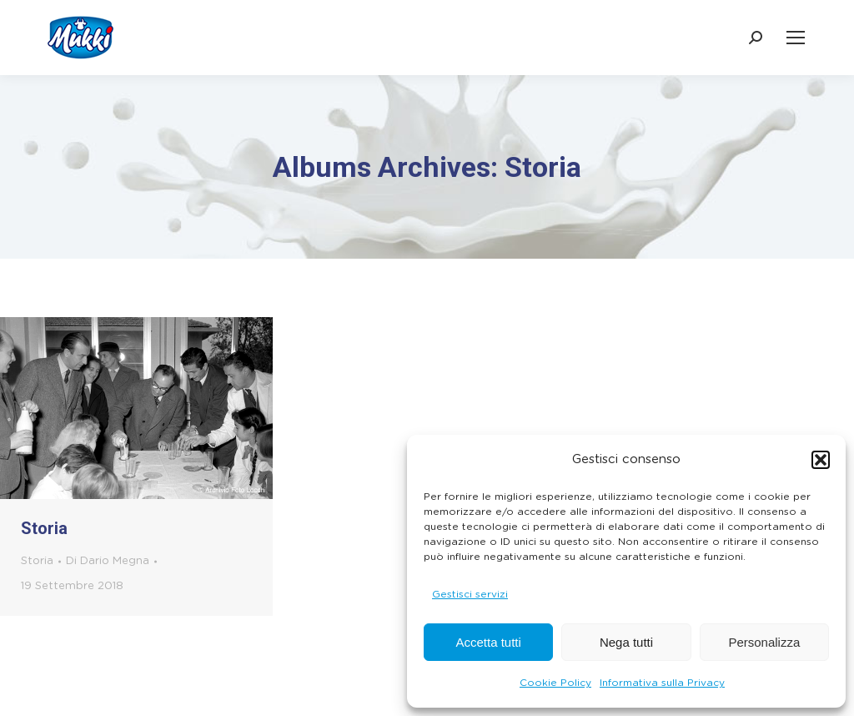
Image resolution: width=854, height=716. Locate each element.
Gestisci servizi (470, 594)
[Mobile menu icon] (795, 37)
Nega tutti (626, 642)
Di (107, 561)
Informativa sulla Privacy (662, 683)
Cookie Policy (555, 683)
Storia (44, 528)
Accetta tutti (487, 642)
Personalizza (764, 642)
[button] (820, 459)
